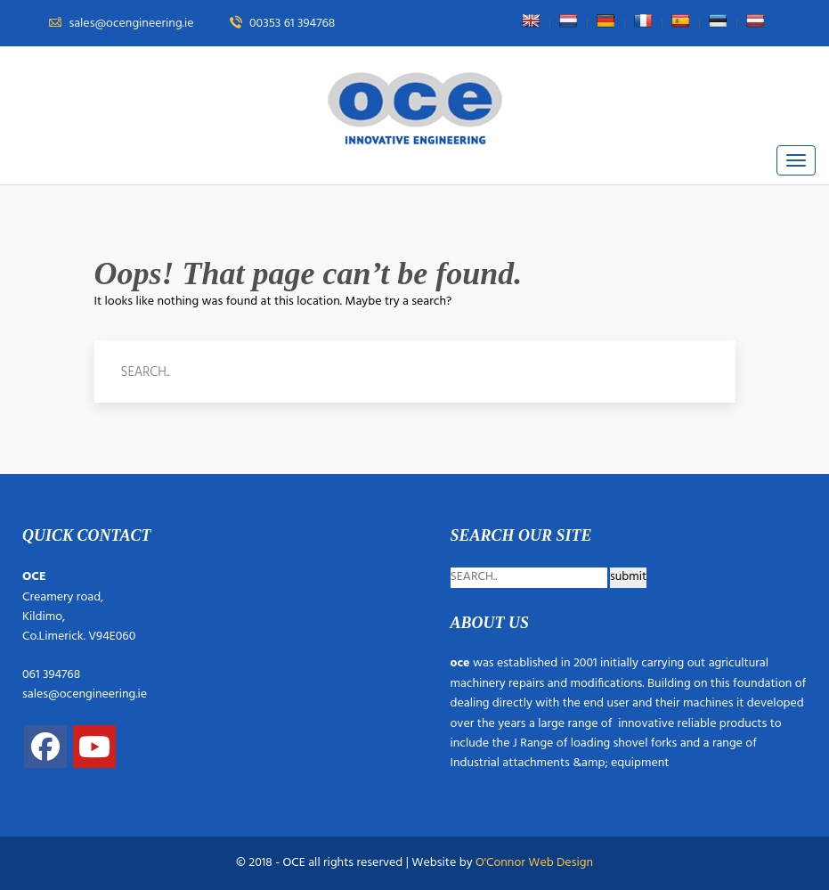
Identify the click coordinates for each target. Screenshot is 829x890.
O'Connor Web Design (534, 863)
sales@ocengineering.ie (84, 694)
